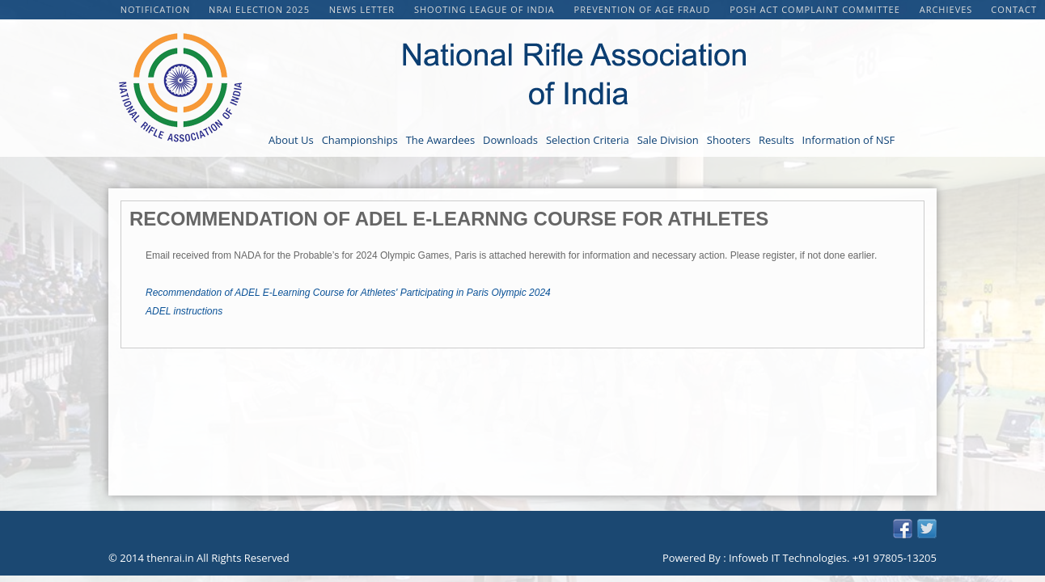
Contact (1014, 9)
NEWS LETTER (363, 9)
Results (776, 140)
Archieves (946, 9)
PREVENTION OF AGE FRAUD (644, 9)
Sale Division (668, 140)
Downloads (510, 140)
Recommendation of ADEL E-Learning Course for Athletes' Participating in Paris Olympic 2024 (348, 292)
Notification (156, 9)
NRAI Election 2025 (261, 9)
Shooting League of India (486, 9)
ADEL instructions (184, 311)
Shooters (729, 140)
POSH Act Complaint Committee (816, 9)
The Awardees (440, 140)
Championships (360, 140)
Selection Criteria (587, 140)
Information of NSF (848, 140)
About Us (291, 140)
